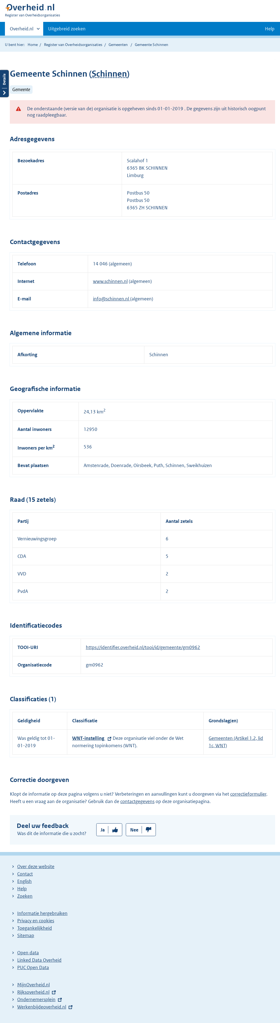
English (24, 881)
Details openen (4, 83)
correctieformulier (248, 794)
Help (22, 889)
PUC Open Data (33, 967)
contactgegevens (137, 801)
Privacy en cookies (35, 921)
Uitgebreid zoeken (67, 29)
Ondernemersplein (36, 999)
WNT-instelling (88, 738)
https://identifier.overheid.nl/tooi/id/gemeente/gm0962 (143, 647)
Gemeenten (118, 44)
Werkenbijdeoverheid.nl (41, 1007)
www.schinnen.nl (110, 281)
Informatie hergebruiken (42, 913)
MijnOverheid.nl (33, 985)
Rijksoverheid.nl (33, 992)
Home (33, 44)
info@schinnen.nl (111, 299)
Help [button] (270, 29)
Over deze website (35, 866)
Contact (25, 874)
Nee (134, 830)
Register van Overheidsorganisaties (73, 44)
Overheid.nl (21, 30)
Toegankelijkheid (34, 928)
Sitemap (25, 935)
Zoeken (25, 896)
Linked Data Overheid (39, 960)
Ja (103, 830)
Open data (28, 953)
